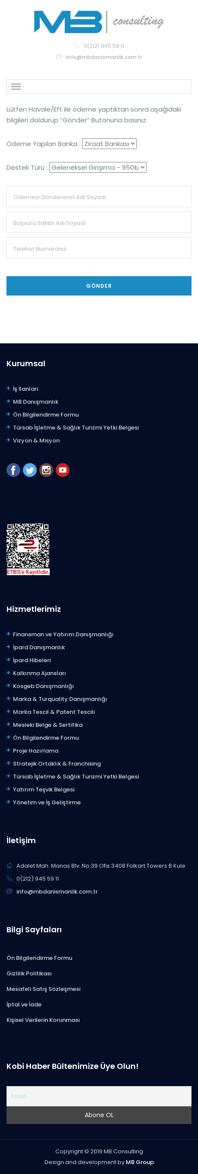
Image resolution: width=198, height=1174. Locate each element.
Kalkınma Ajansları (39, 673)
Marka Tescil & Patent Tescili (54, 712)
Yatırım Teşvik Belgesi (43, 789)
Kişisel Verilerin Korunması (43, 1020)
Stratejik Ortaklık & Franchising (57, 764)
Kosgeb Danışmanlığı (43, 686)
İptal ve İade (24, 1004)
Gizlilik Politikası (29, 973)
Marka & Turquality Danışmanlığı (60, 699)
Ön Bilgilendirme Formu (46, 415)
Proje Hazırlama (35, 751)
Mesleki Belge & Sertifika (48, 725)
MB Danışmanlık (35, 402)
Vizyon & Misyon (36, 440)
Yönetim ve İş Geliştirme (47, 802)
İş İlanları (25, 389)
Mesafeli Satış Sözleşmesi (43, 989)
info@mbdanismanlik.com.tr (104, 57)
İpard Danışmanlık (39, 647)
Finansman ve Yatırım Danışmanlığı (63, 634)
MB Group (140, 1162)
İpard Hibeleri (32, 660)
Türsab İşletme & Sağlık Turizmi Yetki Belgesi (76, 428)
